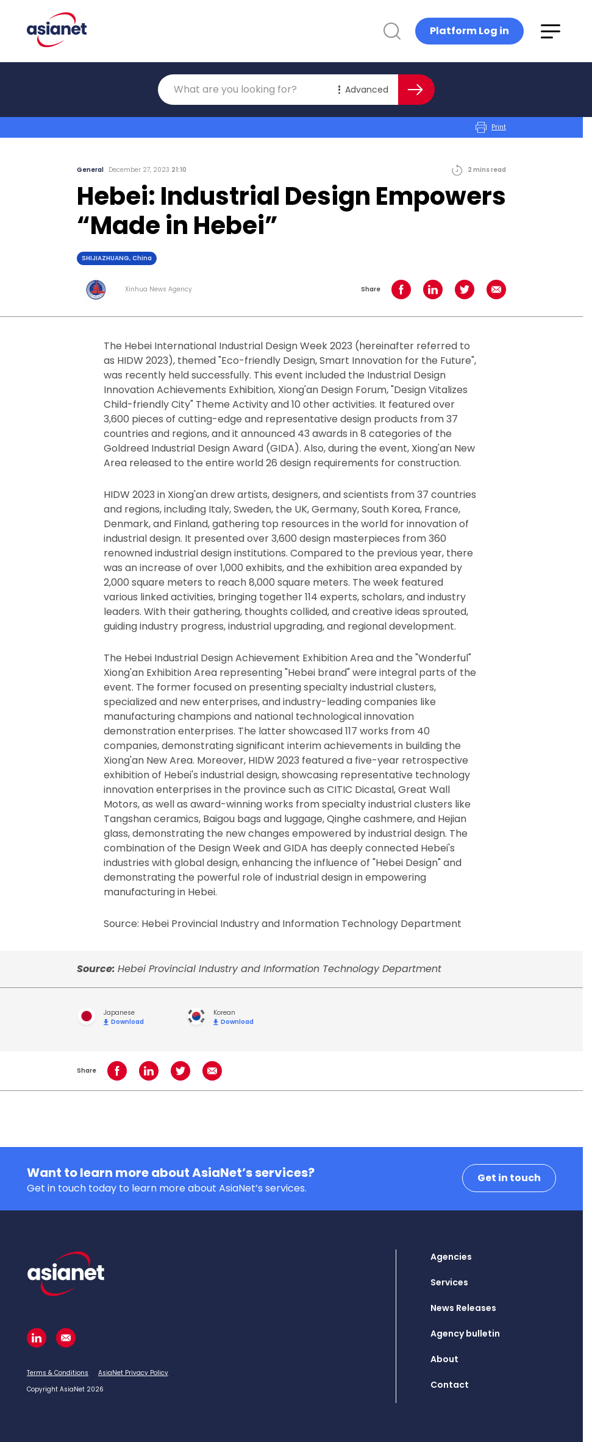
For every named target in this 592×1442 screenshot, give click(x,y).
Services (449, 1282)
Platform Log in (469, 31)
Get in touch (509, 1178)
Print (491, 127)
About (444, 1359)
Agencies (451, 1257)
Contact (449, 1385)
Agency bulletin (465, 1333)
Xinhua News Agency (158, 289)
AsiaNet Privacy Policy (133, 1372)
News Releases (463, 1308)
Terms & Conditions (57, 1372)
